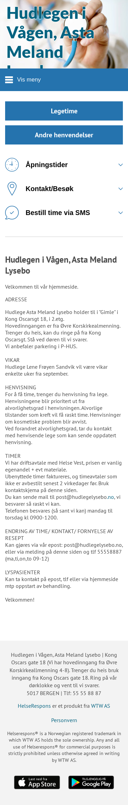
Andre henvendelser (64, 134)
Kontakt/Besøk (39, 189)
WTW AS (100, 705)
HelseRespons (34, 705)
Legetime (64, 110)
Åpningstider (36, 165)
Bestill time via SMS (47, 212)
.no (110, 496)
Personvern (64, 720)
